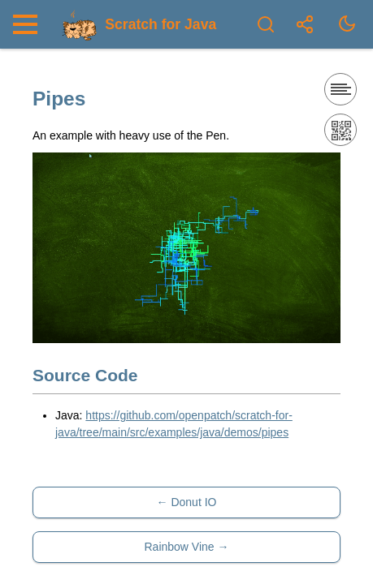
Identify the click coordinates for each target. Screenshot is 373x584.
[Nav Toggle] (29, 24)
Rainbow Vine (179, 546)
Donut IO (193, 502)
